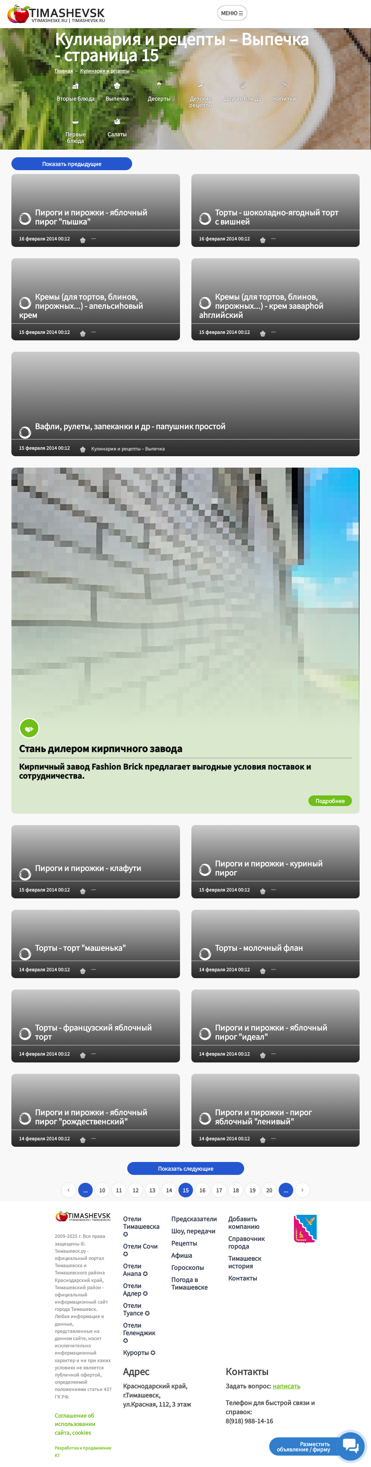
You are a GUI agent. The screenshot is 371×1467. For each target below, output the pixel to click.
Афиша (181, 1255)
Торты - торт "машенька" (72, 947)
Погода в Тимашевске (189, 1283)
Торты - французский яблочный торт (85, 1032)
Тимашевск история (244, 1261)
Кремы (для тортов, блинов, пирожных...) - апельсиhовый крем (81, 305)
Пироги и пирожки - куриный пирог (261, 868)
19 (252, 1190)
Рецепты (184, 1243)
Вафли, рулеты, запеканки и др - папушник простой (122, 426)
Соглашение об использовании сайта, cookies (75, 1424)
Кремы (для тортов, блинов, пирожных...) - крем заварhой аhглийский (261, 305)
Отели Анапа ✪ (135, 1269)
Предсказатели (194, 1218)
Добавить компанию (243, 1222)
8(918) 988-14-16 (249, 1420)
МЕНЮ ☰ (232, 13)
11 (119, 1190)
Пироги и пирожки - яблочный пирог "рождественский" (83, 1116)
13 (152, 1190)
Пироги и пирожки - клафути (80, 868)
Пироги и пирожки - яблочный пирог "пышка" (83, 216)
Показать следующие (185, 1168)
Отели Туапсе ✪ (136, 1309)
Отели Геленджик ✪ (139, 1332)
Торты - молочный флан (251, 947)
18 (236, 1190)
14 (169, 1190)
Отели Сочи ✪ (140, 1249)
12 (136, 1190)
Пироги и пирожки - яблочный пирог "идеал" (263, 1032)
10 (102, 1190)
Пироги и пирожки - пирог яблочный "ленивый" (255, 1116)
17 (219, 1190)
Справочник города (246, 1242)
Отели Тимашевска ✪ (141, 1226)
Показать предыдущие (71, 164)
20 (269, 1190)
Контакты (242, 1278)
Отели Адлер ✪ (135, 1289)
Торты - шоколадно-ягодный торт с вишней (268, 216)
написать (286, 1385)
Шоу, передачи (193, 1231)
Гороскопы (187, 1267)
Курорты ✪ (139, 1352)
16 (202, 1190)
